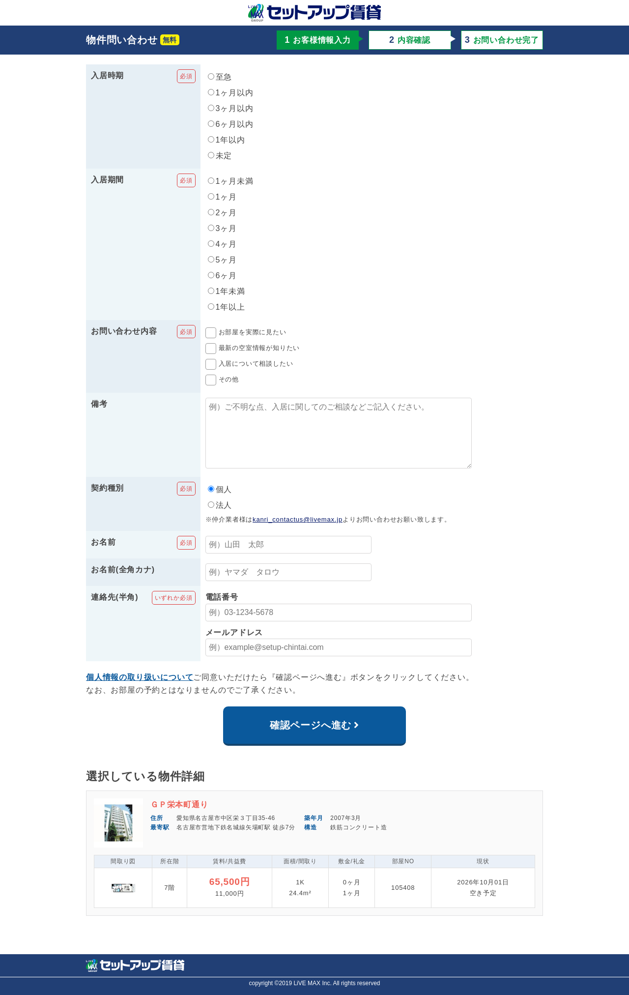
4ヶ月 (222, 244)
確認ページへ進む (310, 738)
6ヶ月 (222, 275)
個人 (220, 503)
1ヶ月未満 (231, 181)
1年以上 (226, 307)
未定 (220, 155)
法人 (220, 519)
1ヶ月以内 (231, 92)
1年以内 (226, 140)
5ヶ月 (222, 260)
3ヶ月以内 (231, 108)
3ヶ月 (222, 228)
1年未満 (226, 291)
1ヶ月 (222, 197)
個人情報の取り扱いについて (139, 691)
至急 (220, 77)
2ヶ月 (222, 212)
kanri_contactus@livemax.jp (298, 533)
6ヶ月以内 (231, 124)
